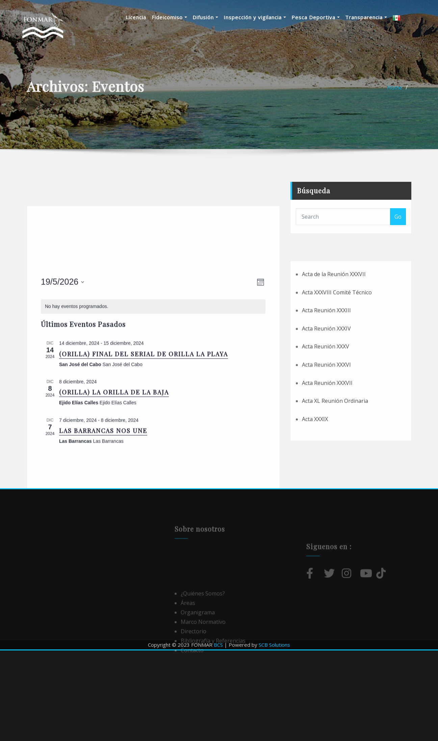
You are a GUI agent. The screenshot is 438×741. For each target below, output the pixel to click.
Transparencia (375, 17)
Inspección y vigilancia (263, 17)
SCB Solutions (274, 644)
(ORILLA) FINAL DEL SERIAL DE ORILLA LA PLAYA (143, 422)
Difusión (214, 17)
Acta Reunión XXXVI (326, 408)
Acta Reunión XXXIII (326, 353)
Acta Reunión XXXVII (327, 425)
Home (394, 92)
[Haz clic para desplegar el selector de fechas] (62, 350)
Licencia (144, 17)
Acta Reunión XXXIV (326, 371)
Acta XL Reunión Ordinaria (335, 444)
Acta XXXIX (315, 462)
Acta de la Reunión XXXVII (334, 317)
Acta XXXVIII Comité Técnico (337, 335)
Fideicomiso (178, 17)
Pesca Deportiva (324, 17)
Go (398, 229)
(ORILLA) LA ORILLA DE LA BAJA (114, 460)
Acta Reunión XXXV (325, 389)
